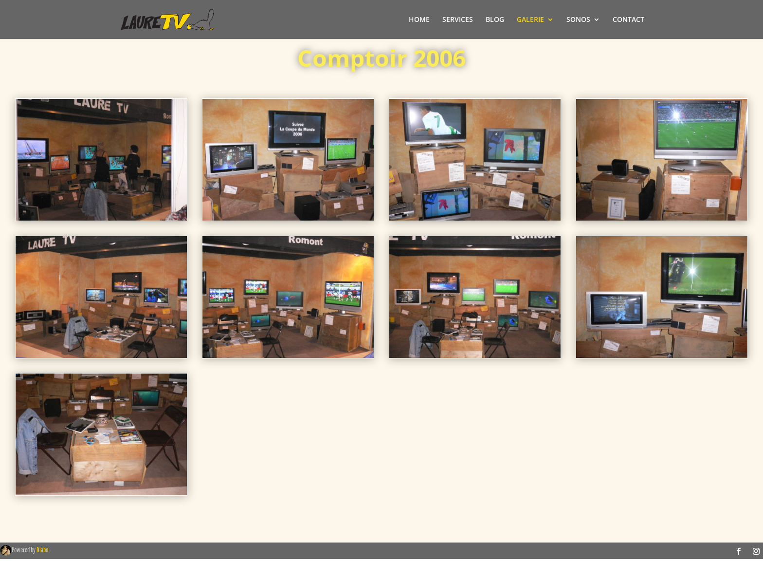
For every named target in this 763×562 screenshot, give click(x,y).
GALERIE (530, 20)
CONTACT (628, 20)
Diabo (42, 550)
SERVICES (457, 20)
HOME (419, 20)
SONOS (578, 20)
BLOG (495, 20)
